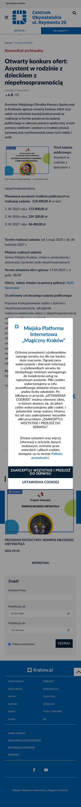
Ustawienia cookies (40, 482)
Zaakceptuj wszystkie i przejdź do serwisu (40, 472)
